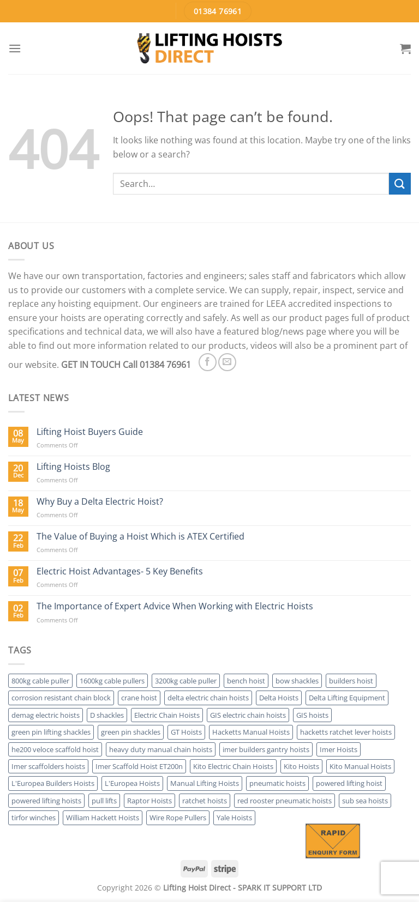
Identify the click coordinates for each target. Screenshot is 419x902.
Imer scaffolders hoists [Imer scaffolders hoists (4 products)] (48, 766)
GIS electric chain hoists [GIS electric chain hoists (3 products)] (248, 715)
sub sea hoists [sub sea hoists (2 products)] (365, 801)
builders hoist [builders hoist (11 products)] (351, 681)
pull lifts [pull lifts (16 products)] (104, 801)
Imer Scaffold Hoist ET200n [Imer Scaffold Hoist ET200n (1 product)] (139, 766)
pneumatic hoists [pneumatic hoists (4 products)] (277, 783)
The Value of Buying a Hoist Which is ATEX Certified (140, 536)
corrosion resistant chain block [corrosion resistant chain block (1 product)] (61, 698)
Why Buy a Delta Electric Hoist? (100, 502)
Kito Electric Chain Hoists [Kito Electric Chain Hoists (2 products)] (233, 766)
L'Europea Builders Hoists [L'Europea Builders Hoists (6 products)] (52, 783)
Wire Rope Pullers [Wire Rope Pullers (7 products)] (177, 817)
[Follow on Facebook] (208, 362)
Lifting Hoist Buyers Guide (90, 432)
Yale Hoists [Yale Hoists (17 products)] (234, 817)
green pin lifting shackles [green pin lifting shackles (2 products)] (51, 732)
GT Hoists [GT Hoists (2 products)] (186, 732)
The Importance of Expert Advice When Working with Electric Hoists (175, 606)
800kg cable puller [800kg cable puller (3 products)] (40, 681)
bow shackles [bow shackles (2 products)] (297, 681)
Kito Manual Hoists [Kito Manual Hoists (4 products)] (360, 766)
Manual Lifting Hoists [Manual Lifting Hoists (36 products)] (204, 783)
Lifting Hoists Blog (73, 467)
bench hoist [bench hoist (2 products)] (246, 681)
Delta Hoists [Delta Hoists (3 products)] (278, 698)
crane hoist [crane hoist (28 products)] (139, 698)
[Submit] (400, 183)
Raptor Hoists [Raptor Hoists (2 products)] (149, 801)
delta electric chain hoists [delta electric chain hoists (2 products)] (208, 698)
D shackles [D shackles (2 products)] (107, 715)
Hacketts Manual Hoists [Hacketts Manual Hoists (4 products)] (251, 732)
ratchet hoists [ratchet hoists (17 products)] (204, 801)
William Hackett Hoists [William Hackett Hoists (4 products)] (102, 817)
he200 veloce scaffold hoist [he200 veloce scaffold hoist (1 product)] (55, 749)
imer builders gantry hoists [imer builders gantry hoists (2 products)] (266, 749)
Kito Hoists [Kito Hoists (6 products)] (301, 766)
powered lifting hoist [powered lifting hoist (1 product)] (349, 783)
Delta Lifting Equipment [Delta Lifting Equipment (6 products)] (347, 698)
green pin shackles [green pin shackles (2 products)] (130, 732)
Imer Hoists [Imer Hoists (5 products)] (338, 749)
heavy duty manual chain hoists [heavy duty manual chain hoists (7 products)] (160, 749)
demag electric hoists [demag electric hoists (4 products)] (45, 715)
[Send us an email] (227, 362)
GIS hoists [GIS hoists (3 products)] (312, 715)
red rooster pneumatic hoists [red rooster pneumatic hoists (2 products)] (284, 801)
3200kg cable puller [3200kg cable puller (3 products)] (186, 681)
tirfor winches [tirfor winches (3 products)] (33, 817)
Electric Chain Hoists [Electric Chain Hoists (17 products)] (167, 715)
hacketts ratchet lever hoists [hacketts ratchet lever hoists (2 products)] (346, 732)
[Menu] (14, 48)
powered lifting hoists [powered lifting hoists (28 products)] (46, 801)
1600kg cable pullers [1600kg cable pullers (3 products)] (112, 681)
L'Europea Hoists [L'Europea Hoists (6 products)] (132, 783)
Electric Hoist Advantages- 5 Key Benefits (120, 571)
